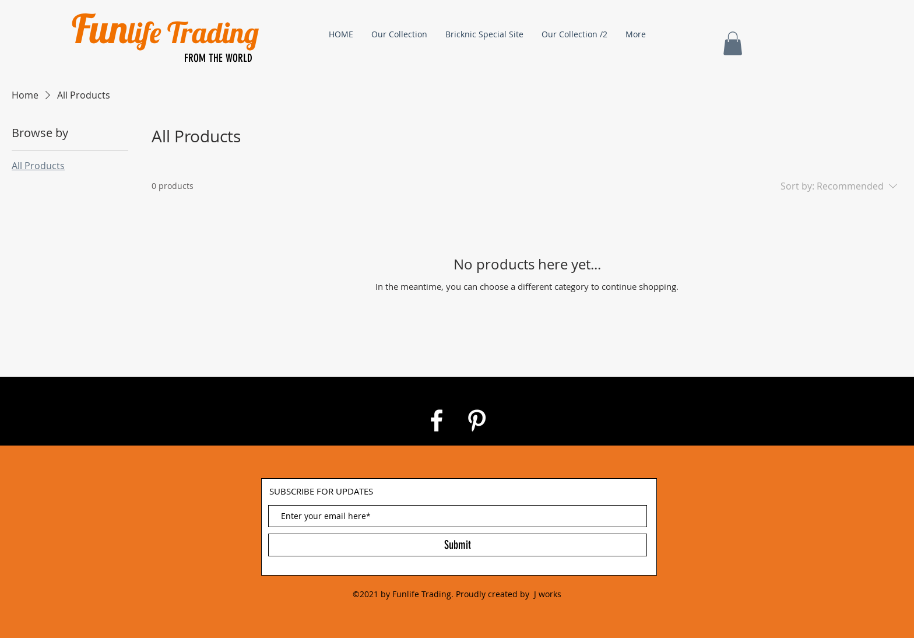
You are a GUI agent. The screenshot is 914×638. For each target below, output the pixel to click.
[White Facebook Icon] (436, 420)
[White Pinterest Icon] (476, 420)
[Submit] (457, 545)
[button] (733, 43)
